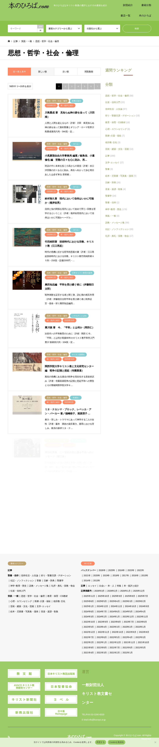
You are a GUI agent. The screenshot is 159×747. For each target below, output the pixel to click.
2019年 (106, 575)
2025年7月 (143, 596)
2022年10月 (117, 632)
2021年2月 (115, 652)
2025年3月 (127, 601)
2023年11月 (142, 616)
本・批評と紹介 (131, 586)
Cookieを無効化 (116, 742)
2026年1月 (125, 591)
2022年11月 (103, 632)
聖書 (109, 169)
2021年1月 (127, 652)
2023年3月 (115, 627)
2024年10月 (130, 606)
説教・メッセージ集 (117, 222)
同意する (101, 742)
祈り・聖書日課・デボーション (122, 115)
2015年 (144, 575)
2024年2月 (102, 616)
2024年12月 (102, 606)
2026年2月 (112, 591)
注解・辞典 (112, 182)
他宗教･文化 (112, 142)
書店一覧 (125, 15)
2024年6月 (115, 611)
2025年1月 (89, 606)
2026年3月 (99, 591)
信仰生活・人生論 (116, 109)
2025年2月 (140, 601)
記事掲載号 (86, 591)
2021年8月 (102, 647)
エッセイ (92, 586)
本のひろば (145, 15)
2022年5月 (115, 637)
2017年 (125, 575)
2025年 (111, 570)
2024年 (121, 570)
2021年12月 (115, 642)
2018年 (115, 575)
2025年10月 (103, 596)
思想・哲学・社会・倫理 (119, 95)
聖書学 (110, 196)
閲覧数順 (89, 71)
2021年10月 (143, 642)
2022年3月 (140, 637)
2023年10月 (89, 622)
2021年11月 (129, 642)
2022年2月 (89, 642)
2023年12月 (128, 616)
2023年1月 (140, 627)
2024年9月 (144, 606)
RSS (9, 737)
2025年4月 (115, 601)
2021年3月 (102, 652)
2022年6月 (102, 637)
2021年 (87, 575)
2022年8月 (144, 632)
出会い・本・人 (106, 586)
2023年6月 (142, 622)
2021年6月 (127, 647)
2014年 (87, 580)
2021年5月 (140, 647)
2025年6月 (89, 601)
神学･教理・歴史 (116, 209)
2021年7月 (115, 647)
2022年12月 (89, 632)
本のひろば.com (133, 735)
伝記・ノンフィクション (119, 229)
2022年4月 (127, 637)
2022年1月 (102, 642)
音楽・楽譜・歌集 (115, 189)
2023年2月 (127, 627)
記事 (110, 156)
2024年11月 (116, 606)
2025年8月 (130, 596)
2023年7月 (129, 622)
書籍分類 (146, 5)
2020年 (96, 575)
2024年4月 (140, 611)
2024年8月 (89, 611)
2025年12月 (139, 591)
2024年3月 (89, 616)
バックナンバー (88, 570)
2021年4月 (89, 652)
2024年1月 (115, 616)
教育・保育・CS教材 (117, 122)
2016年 (135, 575)
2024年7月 (102, 611)
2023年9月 (103, 622)
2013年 (96, 580)
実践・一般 (112, 216)
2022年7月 (89, 637)
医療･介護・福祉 (115, 135)
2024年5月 (127, 611)
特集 (119, 586)
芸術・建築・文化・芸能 (119, 149)
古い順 (65, 71)
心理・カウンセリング (117, 129)
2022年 (140, 570)
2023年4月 (102, 627)
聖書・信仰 (112, 202)
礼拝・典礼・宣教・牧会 (119, 236)
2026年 (102, 570)
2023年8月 (116, 622)
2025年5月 (102, 601)
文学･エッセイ (114, 162)
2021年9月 (89, 647)
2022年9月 (131, 632)
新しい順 (42, 71)
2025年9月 (117, 596)
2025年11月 (89, 596)
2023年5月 (89, 627)
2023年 (130, 570)
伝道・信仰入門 (115, 102)
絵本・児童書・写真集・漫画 (120, 176)
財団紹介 (128, 5)
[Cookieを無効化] (155, 742)
